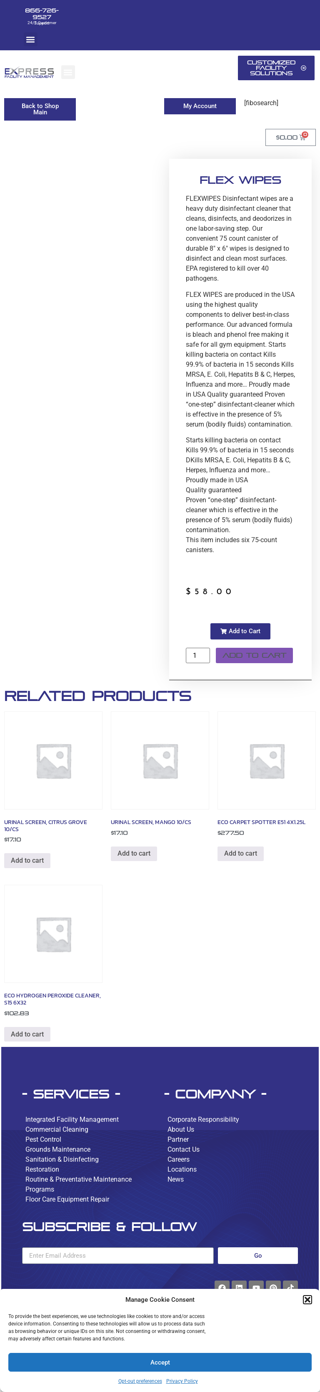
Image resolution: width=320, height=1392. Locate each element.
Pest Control (43, 1139)
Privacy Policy (182, 1381)
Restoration (42, 1169)
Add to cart (254, 655)
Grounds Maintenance (57, 1149)
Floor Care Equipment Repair (67, 1199)
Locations (182, 1169)
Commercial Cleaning (56, 1129)
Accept (160, 1362)
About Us (181, 1129)
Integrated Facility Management (72, 1119)
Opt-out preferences (140, 1381)
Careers (179, 1159)
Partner (178, 1139)
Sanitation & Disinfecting (62, 1159)
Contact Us (184, 1149)
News (176, 1179)
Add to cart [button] (27, 860)
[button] (307, 1300)
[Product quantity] (198, 655)
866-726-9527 (41, 13)
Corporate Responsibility (203, 1119)
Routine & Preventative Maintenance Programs (78, 1184)
